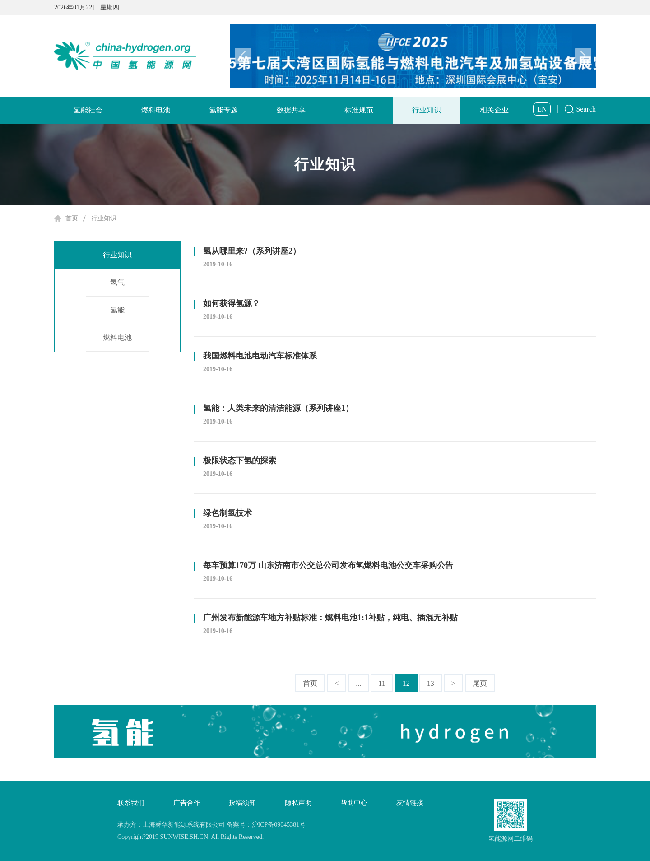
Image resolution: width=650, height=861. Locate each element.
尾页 (480, 683)
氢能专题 (223, 110)
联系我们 (130, 802)
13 (430, 683)
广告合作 (186, 802)
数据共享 (291, 110)
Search (586, 109)
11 (381, 683)
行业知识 (426, 110)
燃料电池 (155, 110)
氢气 (117, 282)
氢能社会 (88, 110)
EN (542, 109)
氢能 (117, 310)
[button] (583, 56)
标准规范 (358, 110)
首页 (71, 218)
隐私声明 (298, 802)
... (358, 683)
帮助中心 (353, 802)
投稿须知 (242, 802)
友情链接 (409, 802)
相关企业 (494, 110)
